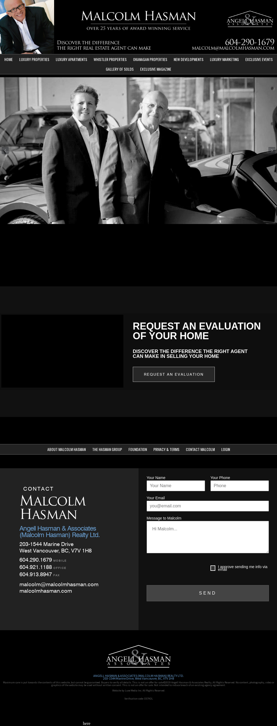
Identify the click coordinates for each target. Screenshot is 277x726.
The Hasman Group (107, 449)
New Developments (188, 59)
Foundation (137, 449)
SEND (207, 593)
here (87, 723)
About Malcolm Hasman (66, 449)
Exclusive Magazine (155, 69)
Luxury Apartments (71, 59)
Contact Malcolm (200, 449)
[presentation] (188, 569)
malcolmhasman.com (45, 591)
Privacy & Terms (166, 449)
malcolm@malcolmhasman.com (233, 48)
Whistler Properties (110, 59)
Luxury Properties (34, 59)
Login (225, 449)
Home (8, 59)
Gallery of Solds (120, 69)
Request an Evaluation (174, 374)
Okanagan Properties (150, 59)
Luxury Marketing (224, 59)
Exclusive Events (259, 59)
